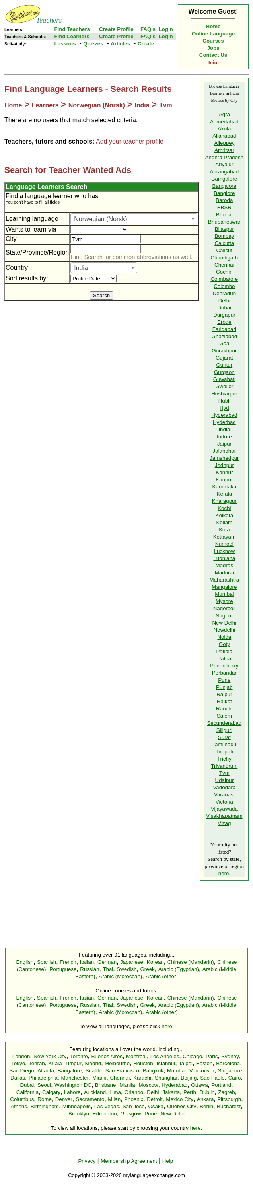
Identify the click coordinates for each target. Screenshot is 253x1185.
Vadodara (224, 787)
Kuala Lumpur (65, 1063)
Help (167, 1161)
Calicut (224, 250)
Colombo (224, 286)
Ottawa (199, 1085)
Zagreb (226, 1092)
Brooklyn (78, 1114)
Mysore (224, 601)
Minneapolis (76, 1106)
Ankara (205, 1099)
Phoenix (133, 1099)
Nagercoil (224, 608)
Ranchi (224, 709)
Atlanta (45, 1071)
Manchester (75, 1078)
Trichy (224, 759)
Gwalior (224, 386)
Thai (108, 969)
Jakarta (171, 1092)
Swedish (126, 969)
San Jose (134, 1106)
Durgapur (224, 315)
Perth (189, 1092)
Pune (224, 680)
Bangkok (153, 1071)
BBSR (224, 207)
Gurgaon (224, 372)
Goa (224, 343)
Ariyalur (224, 164)
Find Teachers (72, 29)
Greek (147, 969)
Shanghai (166, 1078)
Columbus (22, 1099)
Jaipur (224, 444)
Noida (224, 637)
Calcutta (224, 243)
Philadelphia (43, 1078)
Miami (99, 1078)
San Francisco (122, 1071)
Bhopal (224, 215)
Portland (221, 1085)
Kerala (224, 494)
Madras (224, 565)
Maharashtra (224, 580)
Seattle (93, 1071)
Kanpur (224, 480)
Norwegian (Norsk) (96, 105)
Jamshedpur (224, 458)
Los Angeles (164, 1056)
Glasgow (130, 1114)
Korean (155, 962)
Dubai (224, 308)
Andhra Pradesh (224, 157)
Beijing (189, 1078)
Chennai (224, 265)
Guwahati (224, 379)
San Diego (21, 1071)
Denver (63, 1099)
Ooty (224, 644)
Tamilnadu (224, 744)
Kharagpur (224, 501)
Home (213, 26)
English (25, 962)
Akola (224, 129)
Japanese (131, 962)
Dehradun (224, 293)
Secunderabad (224, 723)
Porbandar (224, 673)
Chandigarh (224, 258)
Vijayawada (224, 809)
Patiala (224, 651)
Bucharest (229, 1106)
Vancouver (201, 1071)
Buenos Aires (107, 1056)
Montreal (136, 1056)
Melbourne (117, 1063)
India (141, 105)
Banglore (224, 193)
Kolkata (224, 515)
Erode (224, 322)
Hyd (224, 408)
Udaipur (224, 780)
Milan (114, 1099)
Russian (89, 969)
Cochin (224, 272)
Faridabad (224, 329)
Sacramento (90, 1099)
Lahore (72, 1092)
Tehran (37, 1063)
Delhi (224, 301)
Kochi (224, 508)
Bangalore (224, 186)
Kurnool (224, 544)
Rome (44, 1099)
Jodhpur (224, 465)
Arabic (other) (162, 976)
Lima (115, 1092)
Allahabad (224, 136)
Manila (127, 1085)
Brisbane (105, 1085)
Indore (224, 437)
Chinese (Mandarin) (190, 962)
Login (165, 29)
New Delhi (224, 623)
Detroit (154, 1099)
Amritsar (224, 150)
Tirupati (224, 752)
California (27, 1092)
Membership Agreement (129, 1161)
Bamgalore (224, 179)
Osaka (155, 1106)
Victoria (224, 802)
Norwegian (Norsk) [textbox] (100, 219)
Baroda (224, 200)
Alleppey (224, 143)
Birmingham (45, 1106)
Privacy (86, 1161)
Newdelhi (224, 630)
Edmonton (105, 1114)
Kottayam (224, 537)
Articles (120, 44)
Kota (224, 530)
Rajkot (224, 701)
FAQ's (148, 29)
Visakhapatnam (224, 816)
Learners (45, 105)
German (107, 962)
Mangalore (224, 587)
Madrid (93, 1063)
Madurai (224, 573)
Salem (224, 716)
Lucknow (224, 551)
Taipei (186, 1063)
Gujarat (224, 358)
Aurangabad (224, 172)
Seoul (44, 1085)
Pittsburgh (229, 1099)
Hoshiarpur (224, 394)
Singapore (230, 1071)
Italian (87, 962)
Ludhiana (224, 558)
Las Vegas (106, 1106)
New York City (49, 1056)
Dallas (17, 1078)
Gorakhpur (224, 351)
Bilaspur (224, 229)
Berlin (206, 1106)
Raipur (224, 694)
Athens (18, 1106)
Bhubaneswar (224, 222)
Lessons (65, 44)
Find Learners (71, 36)
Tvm (165, 105)
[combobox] (133, 218)
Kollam (224, 522)
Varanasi (224, 795)
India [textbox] (81, 268)
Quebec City (181, 1106)
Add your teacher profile (129, 141)
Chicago (192, 1056)
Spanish (46, 962)
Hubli (224, 401)
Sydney (230, 1056)
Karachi (142, 1078)
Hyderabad (224, 415)
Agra (224, 114)
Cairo (234, 1078)
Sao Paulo (212, 1078)
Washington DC (72, 1085)
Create (146, 44)
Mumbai (224, 594)
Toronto (79, 1056)
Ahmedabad (224, 122)
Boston (204, 1063)
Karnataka (224, 487)
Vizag (224, 823)
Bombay (224, 236)
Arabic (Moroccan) (120, 976)
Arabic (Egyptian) (178, 969)
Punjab (224, 687)
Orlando (134, 1092)
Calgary (51, 1092)
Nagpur (224, 616)
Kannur (224, 472)
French (68, 962)
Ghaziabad (224, 336)
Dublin (207, 1092)
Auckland (95, 1092)
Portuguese (62, 969)
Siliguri (224, 730)
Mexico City (179, 1099)
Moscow (148, 1085)
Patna (224, 659)
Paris (212, 1056)
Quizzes (93, 44)
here (223, 873)
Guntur (224, 365)
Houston (143, 1063)
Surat (224, 737)
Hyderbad (224, 422)
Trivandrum (224, 766)
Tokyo (18, 1063)
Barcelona (228, 1063)
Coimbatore (224, 279)
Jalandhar (224, 451)
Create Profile (116, 29)
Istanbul (166, 1063)
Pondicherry (224, 666)
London (21, 1056)
